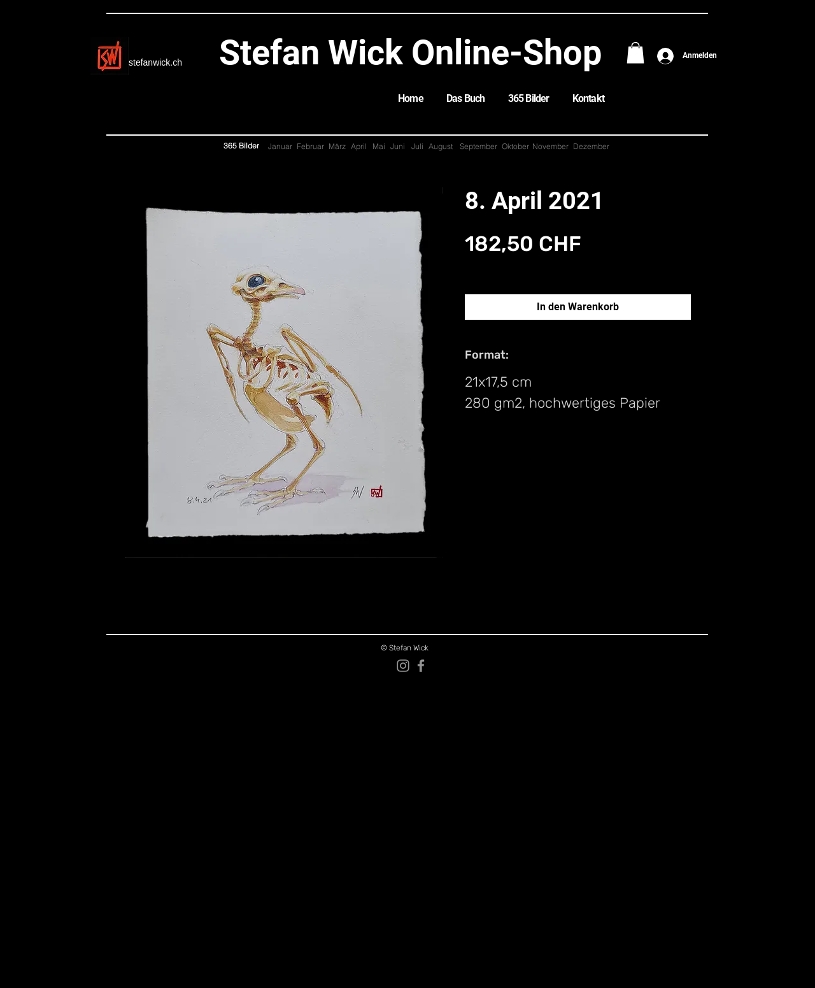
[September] (478, 146)
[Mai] (379, 146)
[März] (337, 146)
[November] (550, 146)
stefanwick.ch (155, 62)
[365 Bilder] (241, 146)
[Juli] (417, 146)
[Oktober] (515, 146)
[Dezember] (591, 146)
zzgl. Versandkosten (501, 267)
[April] (358, 146)
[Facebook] (421, 665)
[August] (440, 146)
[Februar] (310, 146)
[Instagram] (403, 665)
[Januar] (280, 146)
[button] (635, 52)
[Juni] (397, 146)
